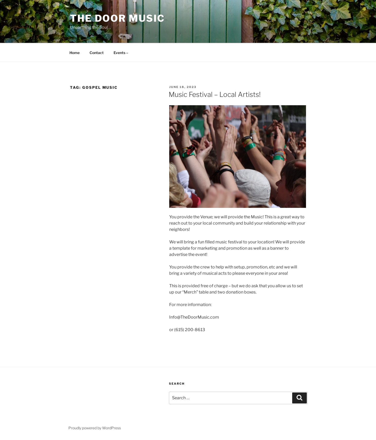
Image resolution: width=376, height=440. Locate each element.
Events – (121, 52)
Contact (97, 52)
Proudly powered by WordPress (94, 428)
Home (74, 52)
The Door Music (117, 18)
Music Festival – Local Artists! (215, 94)
